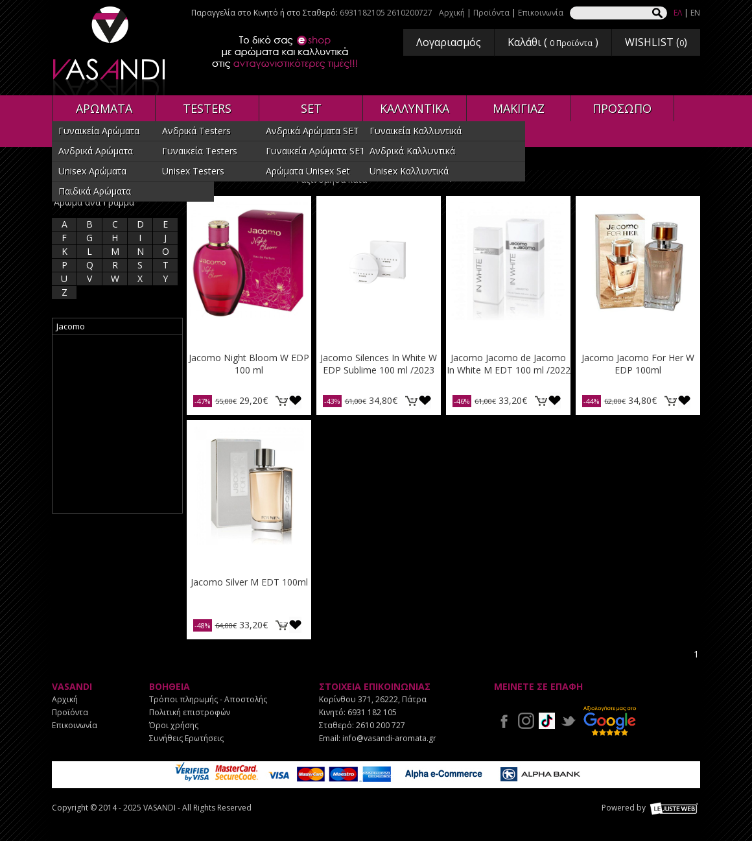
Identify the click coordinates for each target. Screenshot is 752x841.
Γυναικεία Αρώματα (98, 130)
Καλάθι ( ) (553, 42)
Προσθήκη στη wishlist (295, 400)
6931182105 (362, 12)
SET (311, 108)
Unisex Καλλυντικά (409, 171)
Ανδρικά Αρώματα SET (312, 130)
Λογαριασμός (448, 42)
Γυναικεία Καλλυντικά (416, 130)
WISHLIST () (656, 42)
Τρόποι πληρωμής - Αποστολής (208, 699)
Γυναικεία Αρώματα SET (316, 151)
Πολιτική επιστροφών (189, 712)
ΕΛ (678, 12)
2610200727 (409, 12)
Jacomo (70, 326)
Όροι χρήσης (173, 725)
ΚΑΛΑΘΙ (281, 400)
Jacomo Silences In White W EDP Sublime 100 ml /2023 (378, 363)
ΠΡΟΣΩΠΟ (622, 108)
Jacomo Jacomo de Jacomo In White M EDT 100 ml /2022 (508, 363)
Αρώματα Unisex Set (308, 171)
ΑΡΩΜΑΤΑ (104, 108)
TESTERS (207, 108)
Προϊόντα (491, 12)
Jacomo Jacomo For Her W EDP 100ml (638, 363)
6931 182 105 (372, 712)
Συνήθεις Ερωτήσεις (186, 738)
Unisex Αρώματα (92, 171)
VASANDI (110, 50)
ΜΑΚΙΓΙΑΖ (519, 108)
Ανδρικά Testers (196, 130)
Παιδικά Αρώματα (94, 191)
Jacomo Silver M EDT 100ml (249, 582)
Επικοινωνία (540, 12)
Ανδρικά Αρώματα (95, 151)
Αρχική (452, 12)
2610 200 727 (380, 725)
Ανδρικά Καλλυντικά (412, 151)
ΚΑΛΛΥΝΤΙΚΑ (414, 108)
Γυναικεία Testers (199, 151)
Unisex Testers (193, 171)
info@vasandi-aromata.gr (389, 738)
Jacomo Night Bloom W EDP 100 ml (249, 363)
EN (695, 12)
